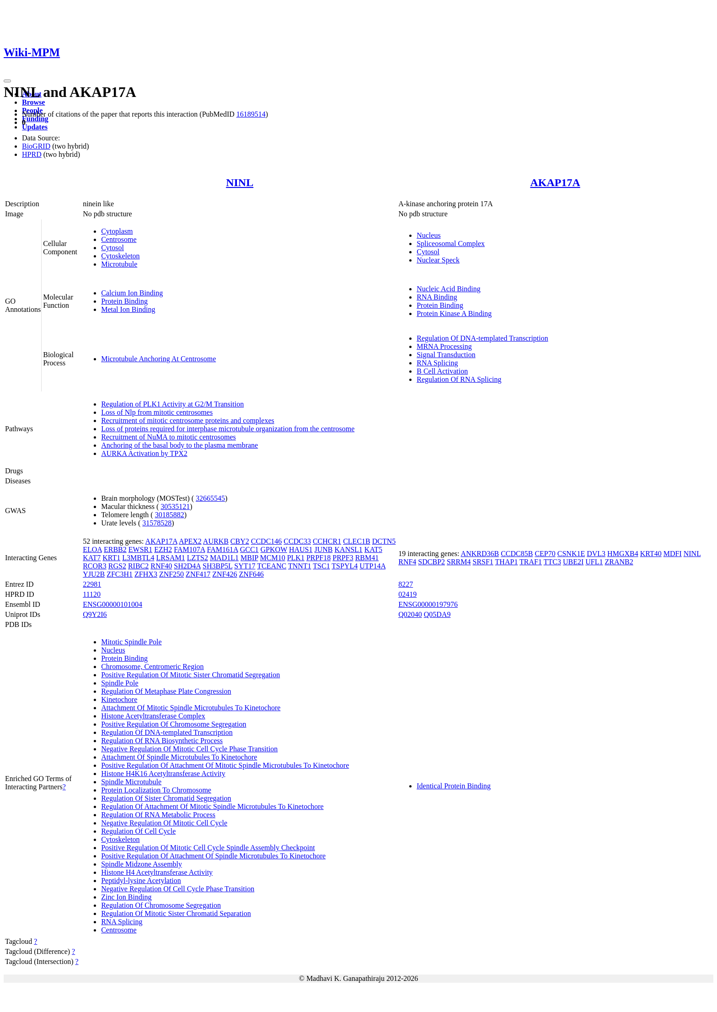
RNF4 (407, 562)
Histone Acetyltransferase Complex (153, 716)
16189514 (251, 114)
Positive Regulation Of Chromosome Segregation (173, 724)
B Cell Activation (442, 371)
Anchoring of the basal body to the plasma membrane (179, 445)
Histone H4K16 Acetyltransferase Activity (163, 773)
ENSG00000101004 (112, 604)
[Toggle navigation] (7, 81)
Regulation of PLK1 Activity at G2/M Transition (172, 404)
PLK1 (296, 558)
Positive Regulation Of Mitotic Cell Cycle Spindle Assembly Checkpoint (208, 847)
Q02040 (410, 614)
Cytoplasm (117, 231)
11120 (92, 594)
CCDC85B (517, 553)
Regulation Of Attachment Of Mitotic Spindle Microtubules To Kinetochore (212, 806)
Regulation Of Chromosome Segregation (161, 905)
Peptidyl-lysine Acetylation (141, 880)
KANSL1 (349, 549)
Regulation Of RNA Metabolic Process (158, 815)
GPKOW (274, 549)
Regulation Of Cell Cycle (138, 831)
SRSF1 (483, 562)
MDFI (672, 553)
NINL (239, 182)
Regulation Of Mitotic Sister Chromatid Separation (176, 913)
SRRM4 (459, 562)
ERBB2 (115, 549)
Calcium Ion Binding (132, 293)
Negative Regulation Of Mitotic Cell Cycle (164, 823)
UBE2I (573, 562)
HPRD (32, 154)
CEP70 (545, 553)
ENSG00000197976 (428, 604)
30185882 (169, 515)
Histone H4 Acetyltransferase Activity (157, 872)
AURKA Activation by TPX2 (144, 453)
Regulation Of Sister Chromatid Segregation (166, 798)
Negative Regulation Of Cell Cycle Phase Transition (177, 889)
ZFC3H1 (120, 574)
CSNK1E (571, 553)
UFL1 (594, 562)
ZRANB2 (619, 562)
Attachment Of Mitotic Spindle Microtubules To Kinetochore (190, 708)
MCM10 (272, 558)
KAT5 (373, 549)
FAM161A (222, 549)
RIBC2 (138, 566)
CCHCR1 (327, 541)
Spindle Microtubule (131, 782)
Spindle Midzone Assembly (141, 864)
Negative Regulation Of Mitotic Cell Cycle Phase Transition (189, 749)
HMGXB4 (622, 553)
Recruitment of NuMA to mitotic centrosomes (168, 437)
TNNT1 (299, 566)
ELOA (92, 549)
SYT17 (244, 566)
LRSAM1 (170, 558)
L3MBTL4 (138, 558)
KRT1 (111, 558)
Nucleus (428, 235)
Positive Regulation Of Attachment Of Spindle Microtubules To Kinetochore (213, 856)
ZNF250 (171, 574)
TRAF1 (530, 562)
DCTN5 (384, 541)
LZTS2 (197, 558)
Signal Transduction (446, 355)
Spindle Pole (119, 683)
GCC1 (249, 549)
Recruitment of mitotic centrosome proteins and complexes (187, 420)
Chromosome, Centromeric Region (152, 666)
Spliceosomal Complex (451, 243)
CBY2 (239, 541)
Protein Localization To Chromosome (156, 790)
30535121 (175, 506)
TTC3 (552, 562)
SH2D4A (187, 566)
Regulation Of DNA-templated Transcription (482, 338)
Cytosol (112, 248)
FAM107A (189, 549)
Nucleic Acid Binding (449, 289)
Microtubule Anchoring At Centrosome (158, 359)
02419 (407, 594)
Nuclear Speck (438, 260)
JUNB (324, 549)
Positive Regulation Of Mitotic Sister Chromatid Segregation (190, 675)
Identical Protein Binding (454, 786)
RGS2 (117, 566)
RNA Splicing (437, 363)
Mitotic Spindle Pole (131, 642)
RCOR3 (95, 566)
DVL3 (596, 553)
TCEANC (271, 566)
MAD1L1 (224, 558)
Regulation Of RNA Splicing (459, 379)
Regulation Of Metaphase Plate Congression (166, 691)
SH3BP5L (217, 566)
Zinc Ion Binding (126, 897)
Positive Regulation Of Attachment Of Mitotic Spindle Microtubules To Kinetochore (225, 765)
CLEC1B (356, 541)
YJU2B (94, 574)
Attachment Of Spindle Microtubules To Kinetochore (179, 757)
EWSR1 (140, 549)
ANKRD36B (480, 553)
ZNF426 (224, 574)
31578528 (156, 523)
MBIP (249, 558)
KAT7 (92, 558)
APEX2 (190, 541)
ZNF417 (198, 574)
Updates (35, 127)
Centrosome (118, 239)
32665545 (210, 498)
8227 (405, 584)
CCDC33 (297, 541)
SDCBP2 (431, 562)
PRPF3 (342, 558)
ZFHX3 (145, 574)
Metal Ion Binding (128, 309)
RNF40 (161, 566)
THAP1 (506, 562)
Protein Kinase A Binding (454, 313)
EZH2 (163, 549)
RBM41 (367, 558)
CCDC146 (266, 541)
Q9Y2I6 (95, 614)
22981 (92, 584)
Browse (33, 102)
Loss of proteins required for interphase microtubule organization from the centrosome (227, 429)
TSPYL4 (345, 566)
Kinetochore (119, 699)
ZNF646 (251, 574)
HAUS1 (301, 549)
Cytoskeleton (120, 256)
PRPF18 (318, 558)
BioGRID (36, 146)
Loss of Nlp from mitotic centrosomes (157, 412)
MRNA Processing (444, 346)
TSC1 (321, 566)
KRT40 (651, 553)
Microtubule (119, 264)
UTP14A (372, 566)
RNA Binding (437, 297)
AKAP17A (555, 182)
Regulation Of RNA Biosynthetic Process (162, 740)
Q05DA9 (437, 614)
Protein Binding (124, 301)
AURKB (216, 541)
